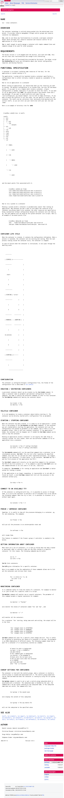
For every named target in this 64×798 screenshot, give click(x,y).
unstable (47, 767)
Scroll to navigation (8, 10)
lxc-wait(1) (38, 717)
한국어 (46, 779)
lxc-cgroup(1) (48, 717)
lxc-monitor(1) (28, 717)
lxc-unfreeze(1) (31, 719)
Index (6, 3)
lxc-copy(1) (21, 716)
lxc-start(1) (41, 716)
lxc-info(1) (10, 719)
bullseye (7, 5)
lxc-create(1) (12, 716)
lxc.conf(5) (29, 384)
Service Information (31, 3)
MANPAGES (7, 0)
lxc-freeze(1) (20, 719)
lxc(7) (3, 14)
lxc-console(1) (17, 717)
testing (46, 765)
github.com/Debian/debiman (22, 795)
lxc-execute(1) (7, 717)
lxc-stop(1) (50, 716)
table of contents (50, 755)
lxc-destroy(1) (31, 716)
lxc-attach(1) (41, 719)
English (46, 774)
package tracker (49, 748)
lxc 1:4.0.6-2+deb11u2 (28, 786)
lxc (11, 5)
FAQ (23, 3)
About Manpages (15, 3)
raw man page (48, 751)
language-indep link (50, 746)
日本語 (46, 777)
